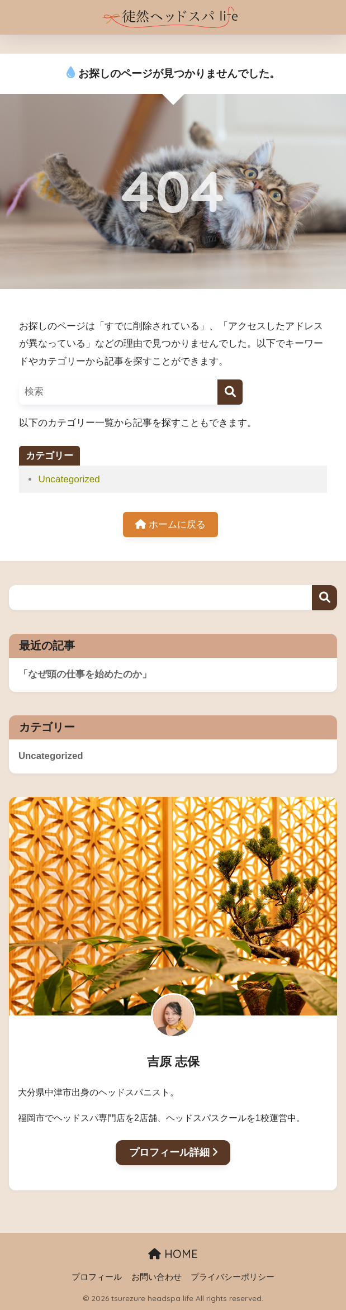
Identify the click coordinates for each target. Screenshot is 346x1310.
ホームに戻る (170, 524)
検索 (324, 597)
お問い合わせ (156, 1277)
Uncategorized (68, 479)
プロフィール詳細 (173, 1152)
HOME (173, 1254)
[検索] (230, 392)
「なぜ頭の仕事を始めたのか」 (84, 674)
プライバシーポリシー (232, 1277)
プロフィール (97, 1277)
